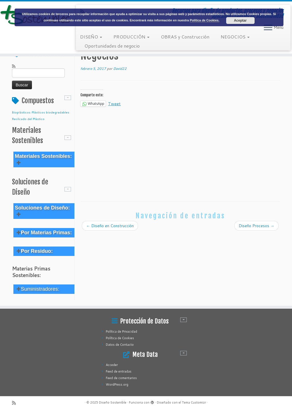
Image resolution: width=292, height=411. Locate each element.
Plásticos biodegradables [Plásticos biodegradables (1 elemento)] (50, 112)
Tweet (114, 103)
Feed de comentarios (121, 378)
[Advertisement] (180, 153)
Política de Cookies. (205, 20)
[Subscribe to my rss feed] (15, 66)
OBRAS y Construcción (185, 36)
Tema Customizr (194, 402)
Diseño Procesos (256, 226)
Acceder (112, 365)
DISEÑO (91, 36)
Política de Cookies (120, 338)
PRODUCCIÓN (131, 36)
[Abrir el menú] (268, 28)
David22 (120, 68)
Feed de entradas (118, 371)
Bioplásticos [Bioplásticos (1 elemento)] (21, 112)
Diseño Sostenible (112, 402)
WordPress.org (117, 384)
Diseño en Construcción (110, 226)
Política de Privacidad (121, 331)
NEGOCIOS (235, 36)
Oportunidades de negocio (112, 45)
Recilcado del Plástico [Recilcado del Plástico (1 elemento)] (28, 119)
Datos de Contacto (120, 344)
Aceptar (240, 21)
